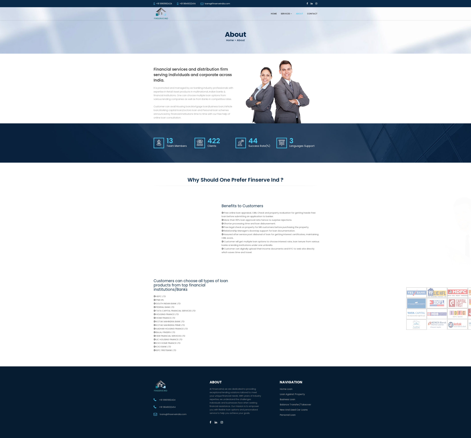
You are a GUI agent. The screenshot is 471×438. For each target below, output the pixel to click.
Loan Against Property (292, 394)
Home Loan (286, 389)
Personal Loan (288, 415)
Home (274, 13)
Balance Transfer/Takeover (295, 404)
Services (286, 13)
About (299, 13)
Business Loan (287, 399)
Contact (312, 13)
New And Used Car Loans (294, 409)
